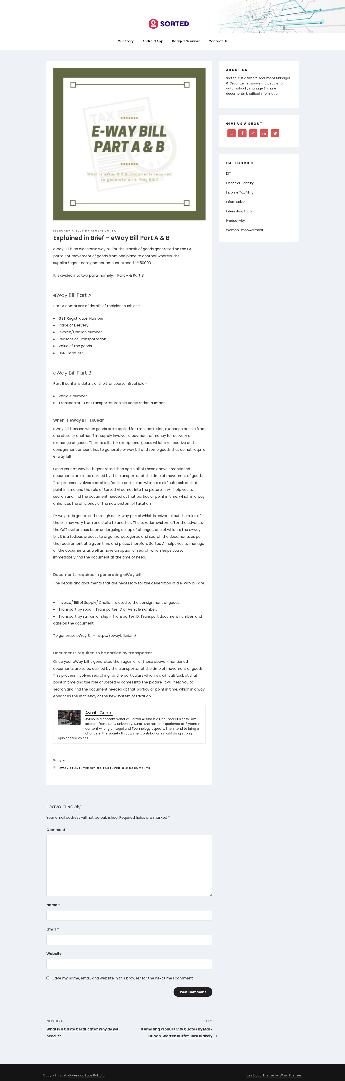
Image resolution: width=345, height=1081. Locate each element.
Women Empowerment (244, 230)
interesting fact (95, 768)
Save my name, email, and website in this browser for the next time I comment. (123, 978)
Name (53, 905)
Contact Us (218, 41)
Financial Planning (240, 183)
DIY (62, 760)
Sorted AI (157, 543)
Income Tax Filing (240, 192)
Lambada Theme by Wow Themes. (274, 1075)
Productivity (235, 220)
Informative (235, 201)
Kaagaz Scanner (186, 41)
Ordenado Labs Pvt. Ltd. (86, 1075)
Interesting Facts (239, 211)
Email (52, 929)
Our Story (125, 41)
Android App (152, 41)
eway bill (68, 768)
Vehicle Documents (132, 768)
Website (54, 953)
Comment (55, 829)
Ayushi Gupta (103, 230)
